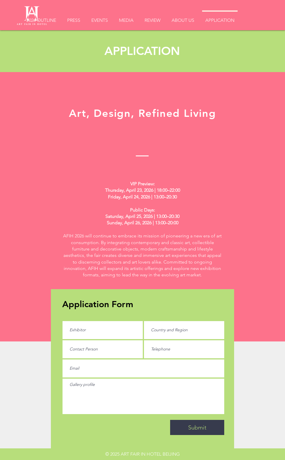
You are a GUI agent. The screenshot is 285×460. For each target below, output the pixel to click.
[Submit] (197, 427)
